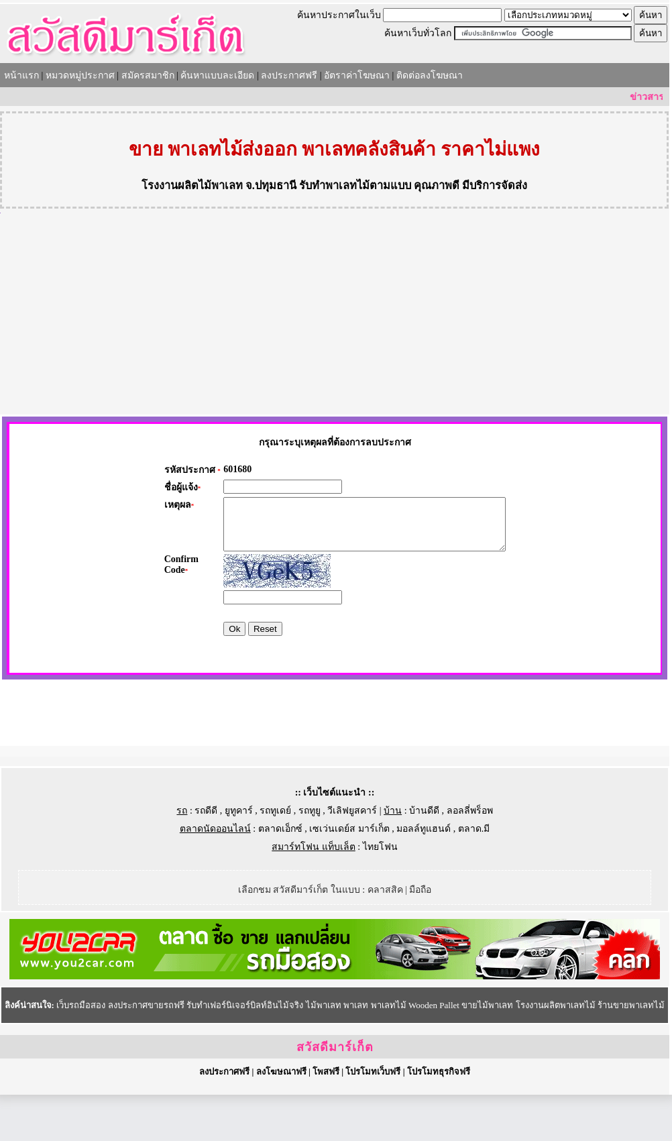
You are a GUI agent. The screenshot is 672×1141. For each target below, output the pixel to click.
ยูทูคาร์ (239, 857)
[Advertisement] (334, 314)
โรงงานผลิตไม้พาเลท (192, 185)
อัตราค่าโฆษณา (357, 75)
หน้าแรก (21, 75)
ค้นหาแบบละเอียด (217, 75)
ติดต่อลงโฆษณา (429, 75)
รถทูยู (309, 857)
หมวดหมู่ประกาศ (80, 75)
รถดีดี (205, 857)
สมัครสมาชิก (147, 75)
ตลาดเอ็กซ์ (280, 875)
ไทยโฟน (380, 893)
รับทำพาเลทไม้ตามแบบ (355, 185)
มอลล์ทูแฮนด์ (423, 875)
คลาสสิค (385, 936)
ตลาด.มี (474, 875)
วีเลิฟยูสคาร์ (352, 857)
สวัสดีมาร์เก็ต (335, 1093)
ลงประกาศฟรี (289, 75)
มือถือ (420, 936)
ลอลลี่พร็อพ (470, 857)
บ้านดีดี (424, 857)
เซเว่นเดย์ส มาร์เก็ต (349, 875)
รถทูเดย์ (275, 857)
